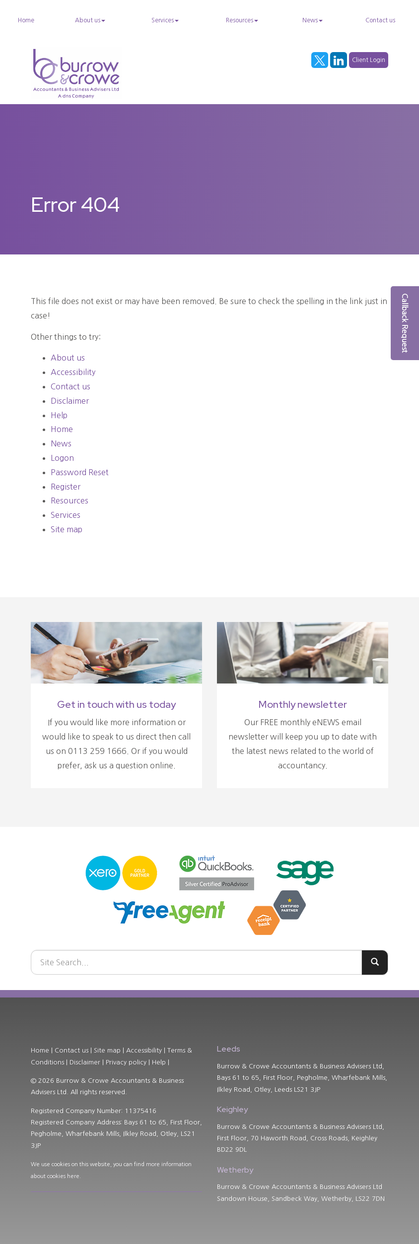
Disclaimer (70, 401)
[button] (405, 323)
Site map (66, 529)
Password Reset (80, 472)
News (312, 20)
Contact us (380, 20)
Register (65, 487)
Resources (242, 20)
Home (26, 20)
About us (90, 20)
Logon (62, 458)
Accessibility (73, 372)
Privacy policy (126, 1062)
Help (59, 415)
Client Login (368, 60)
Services (165, 20)
